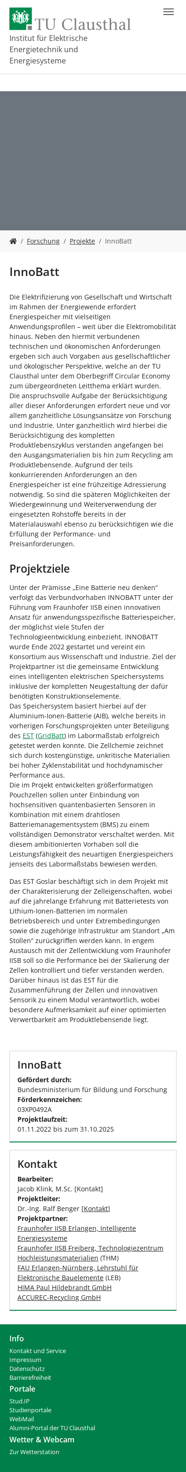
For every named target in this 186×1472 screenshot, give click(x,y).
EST (28, 735)
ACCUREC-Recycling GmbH (59, 1297)
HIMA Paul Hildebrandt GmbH (64, 1287)
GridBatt (51, 735)
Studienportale (30, 1410)
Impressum (25, 1360)
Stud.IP (19, 1401)
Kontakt (96, 1208)
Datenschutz (27, 1369)
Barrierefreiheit (30, 1378)
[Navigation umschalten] (169, 12)
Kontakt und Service (37, 1351)
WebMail (21, 1419)
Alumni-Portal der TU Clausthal (52, 1428)
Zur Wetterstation (34, 1452)
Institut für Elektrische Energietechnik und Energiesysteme (48, 49)
